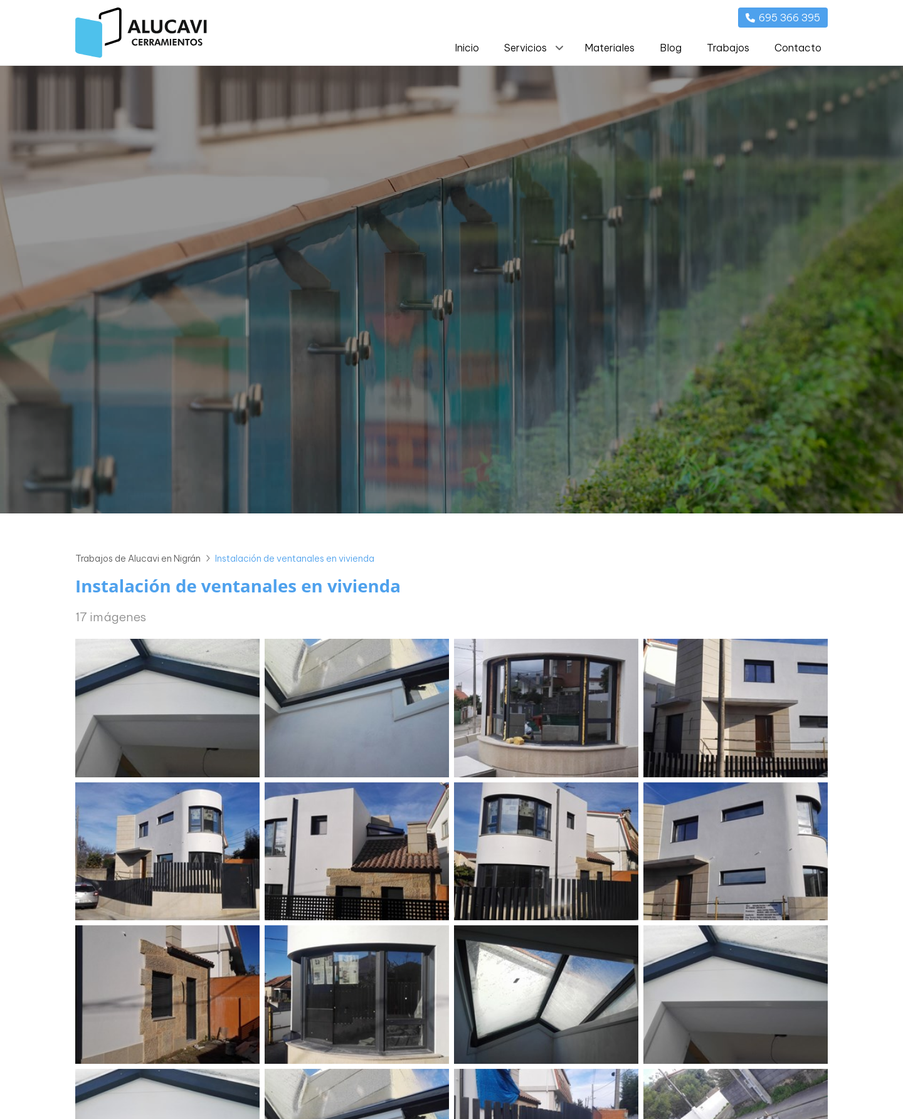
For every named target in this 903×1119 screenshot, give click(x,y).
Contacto (797, 47)
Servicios (525, 47)
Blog (671, 47)
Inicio (467, 47)
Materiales (609, 47)
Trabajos (728, 47)
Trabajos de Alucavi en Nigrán (138, 558)
